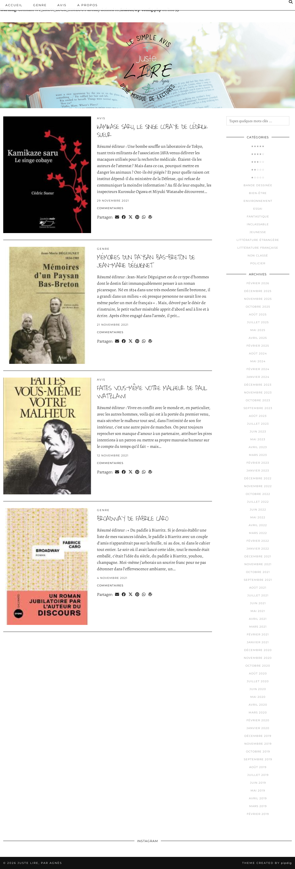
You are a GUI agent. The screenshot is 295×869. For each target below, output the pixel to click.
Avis (62, 5)
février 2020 (258, 720)
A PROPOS (87, 5)
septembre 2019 (258, 759)
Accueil (13, 5)
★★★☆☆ (258, 162)
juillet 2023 (258, 423)
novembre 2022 (258, 486)
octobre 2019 (258, 751)
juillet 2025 (258, 322)
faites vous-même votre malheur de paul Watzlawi (152, 392)
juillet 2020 (258, 681)
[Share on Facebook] (123, 217)
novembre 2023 (258, 392)
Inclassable (258, 224)
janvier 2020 (258, 728)
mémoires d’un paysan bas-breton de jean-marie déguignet (146, 261)
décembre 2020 (258, 650)
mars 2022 (258, 533)
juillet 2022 (258, 502)
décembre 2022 (258, 478)
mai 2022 (257, 517)
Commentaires (110, 208)
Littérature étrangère (258, 240)
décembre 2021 (257, 556)
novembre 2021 (258, 564)
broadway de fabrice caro (132, 519)
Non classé (258, 255)
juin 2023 (258, 431)
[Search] (291, 2)
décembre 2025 (258, 291)
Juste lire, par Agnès (40, 863)
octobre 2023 (258, 400)
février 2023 (258, 463)
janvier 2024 (258, 377)
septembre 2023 (258, 408)
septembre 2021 (258, 580)
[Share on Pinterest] (137, 217)
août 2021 (257, 587)
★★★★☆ (258, 154)
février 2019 (258, 814)
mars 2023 (258, 455)
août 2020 (258, 673)
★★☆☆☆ (258, 169)
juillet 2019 (258, 775)
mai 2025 (257, 330)
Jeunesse (257, 232)
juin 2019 (258, 782)
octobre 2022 (258, 494)
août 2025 (258, 314)
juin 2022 (258, 509)
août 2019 (257, 767)
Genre (40, 5)
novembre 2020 (258, 658)
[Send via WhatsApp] (144, 217)
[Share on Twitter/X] (130, 217)
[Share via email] (117, 217)
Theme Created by (267, 863)
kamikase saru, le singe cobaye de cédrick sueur (152, 131)
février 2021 (258, 634)
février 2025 (258, 345)
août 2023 (258, 416)
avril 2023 (258, 447)
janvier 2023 (258, 470)
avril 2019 (258, 798)
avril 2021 (258, 619)
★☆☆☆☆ (258, 177)
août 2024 (258, 353)
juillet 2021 (258, 595)
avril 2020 (258, 704)
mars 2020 (258, 712)
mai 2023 (257, 439)
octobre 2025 (258, 306)
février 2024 (258, 369)
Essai (257, 208)
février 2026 (258, 283)
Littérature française (257, 247)
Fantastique (258, 216)
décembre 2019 (257, 736)
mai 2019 (258, 790)
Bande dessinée (258, 185)
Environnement (258, 201)
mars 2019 (258, 806)
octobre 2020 (257, 665)
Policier (257, 263)
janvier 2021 (258, 642)
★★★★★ (258, 146)
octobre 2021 (258, 572)
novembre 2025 (258, 299)
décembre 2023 (258, 384)
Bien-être (258, 193)
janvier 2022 (258, 548)
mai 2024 (258, 361)
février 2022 (258, 541)
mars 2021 (258, 626)
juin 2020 (257, 689)
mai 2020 (258, 697)
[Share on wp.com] (150, 217)
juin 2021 (258, 603)
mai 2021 (258, 611)
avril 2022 (258, 525)
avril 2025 (258, 338)
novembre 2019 (258, 743)
